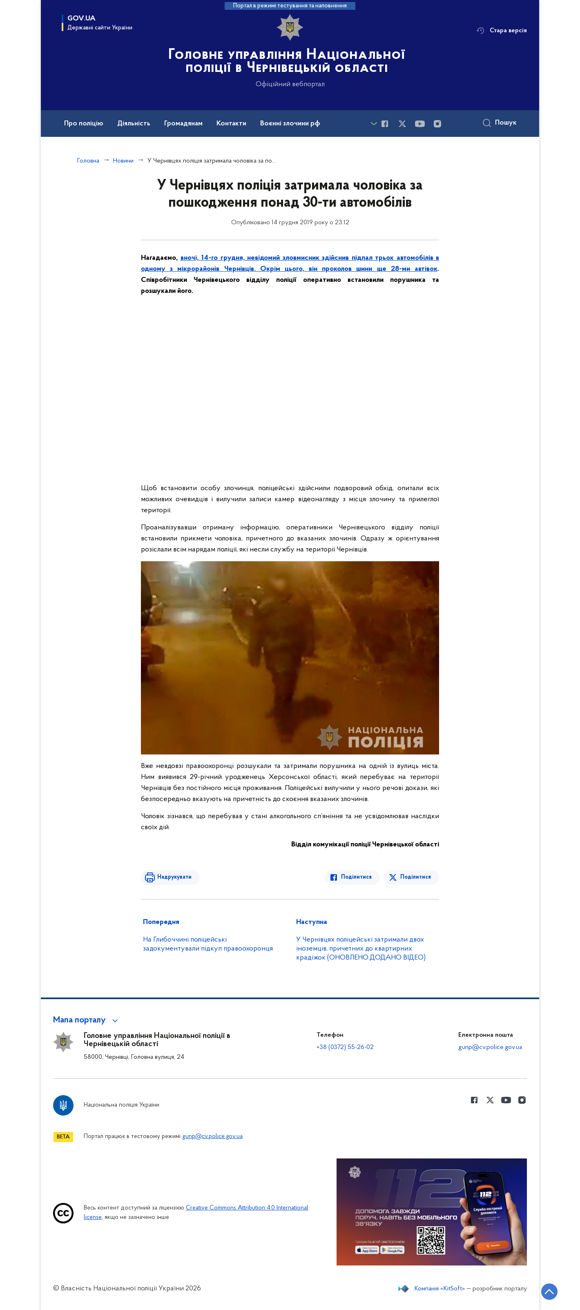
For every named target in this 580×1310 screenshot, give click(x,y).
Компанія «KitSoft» (440, 1288)
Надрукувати (174, 877)
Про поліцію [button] (83, 123)
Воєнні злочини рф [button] (290, 123)
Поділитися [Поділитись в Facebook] (356, 877)
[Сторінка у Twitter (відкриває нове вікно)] (402, 124)
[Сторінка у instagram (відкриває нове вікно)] (437, 124)
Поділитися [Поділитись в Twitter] (415, 877)
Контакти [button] (231, 123)
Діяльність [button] (133, 123)
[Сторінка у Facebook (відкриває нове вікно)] (385, 124)
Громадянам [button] (183, 123)
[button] (86, 1020)
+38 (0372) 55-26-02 (345, 1047)
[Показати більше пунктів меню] (374, 123)
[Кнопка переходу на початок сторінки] (549, 1291)
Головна (88, 161)
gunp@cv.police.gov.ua (490, 1047)
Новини (123, 161)
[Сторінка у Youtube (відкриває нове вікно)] (420, 124)
